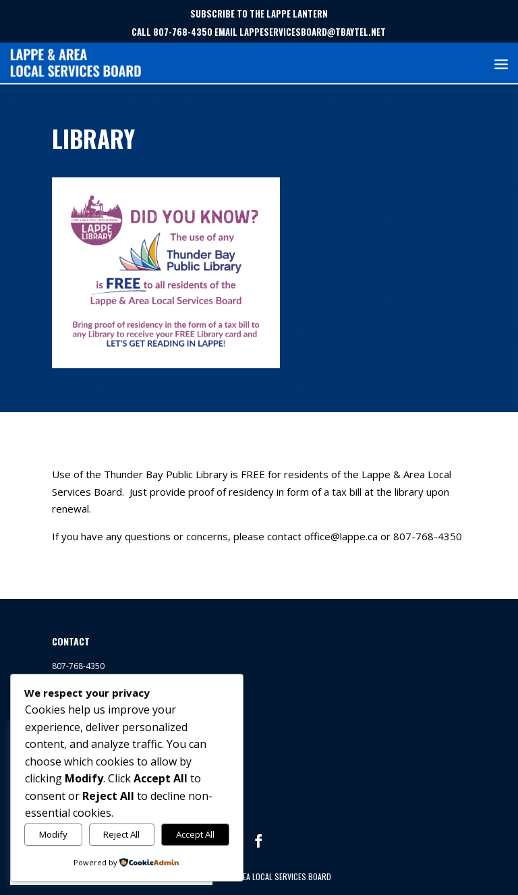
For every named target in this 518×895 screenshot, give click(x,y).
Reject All (121, 834)
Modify (53, 834)
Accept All (195, 834)
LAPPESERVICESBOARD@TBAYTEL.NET (312, 31)
